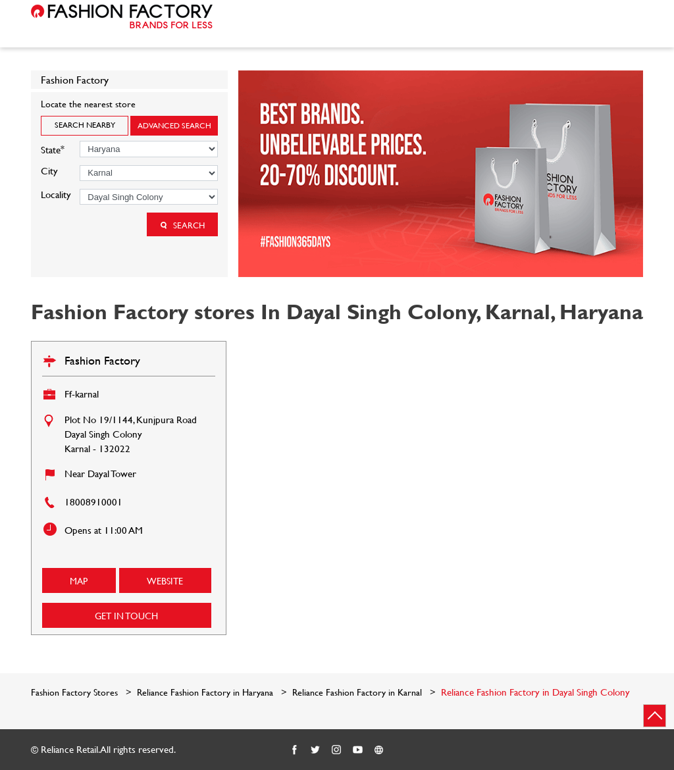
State (53, 148)
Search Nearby (85, 124)
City (49, 170)
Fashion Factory (102, 360)
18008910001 (93, 502)
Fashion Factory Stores (75, 692)
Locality (56, 194)
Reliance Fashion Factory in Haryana (205, 692)
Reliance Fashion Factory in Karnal (357, 692)
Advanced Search (174, 125)
